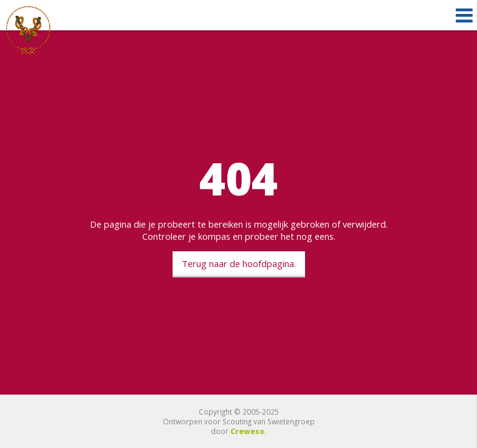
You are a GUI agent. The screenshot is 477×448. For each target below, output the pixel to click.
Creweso (247, 431)
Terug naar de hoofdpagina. (239, 263)
